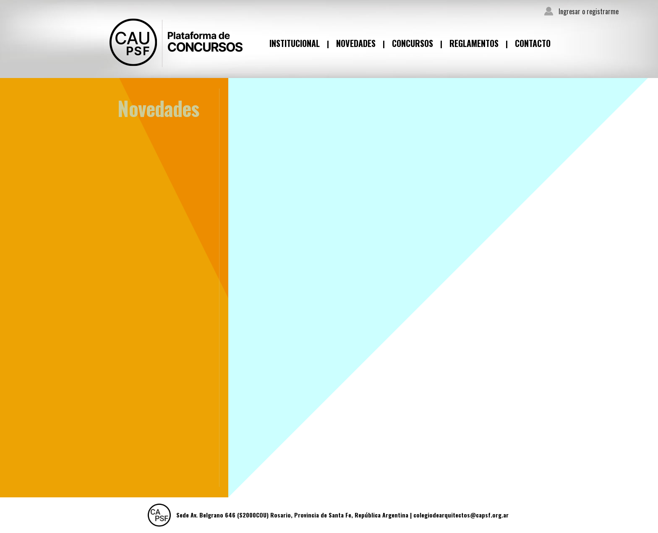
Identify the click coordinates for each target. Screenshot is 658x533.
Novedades (356, 43)
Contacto (533, 43)
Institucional (294, 43)
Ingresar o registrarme (589, 11)
